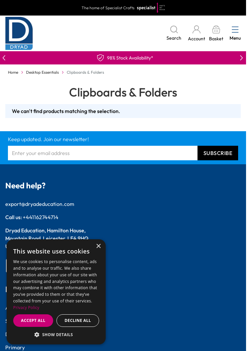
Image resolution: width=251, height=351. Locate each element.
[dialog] (56, 291)
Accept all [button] (33, 320)
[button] (56, 334)
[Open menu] (235, 29)
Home (13, 72)
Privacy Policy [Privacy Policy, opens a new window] (26, 307)
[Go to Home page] (19, 33)
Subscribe (218, 153)
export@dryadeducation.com (39, 204)
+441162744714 (40, 217)
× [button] (98, 246)
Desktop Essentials (42, 72)
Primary (15, 347)
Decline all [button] (78, 320)
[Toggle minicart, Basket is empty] (216, 33)
